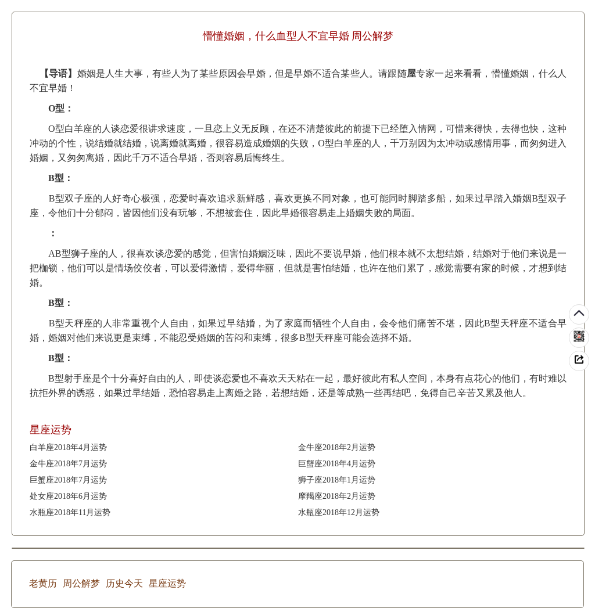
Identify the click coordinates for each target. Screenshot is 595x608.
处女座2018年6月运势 (68, 496)
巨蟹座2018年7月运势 (68, 480)
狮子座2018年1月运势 (336, 480)
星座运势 (167, 583)
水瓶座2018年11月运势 (70, 512)
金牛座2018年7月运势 (68, 463)
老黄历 (43, 583)
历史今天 (124, 583)
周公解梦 (81, 583)
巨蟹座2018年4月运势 (336, 463)
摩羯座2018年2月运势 (336, 496)
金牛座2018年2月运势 (336, 447)
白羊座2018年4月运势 (68, 447)
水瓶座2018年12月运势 (338, 512)
